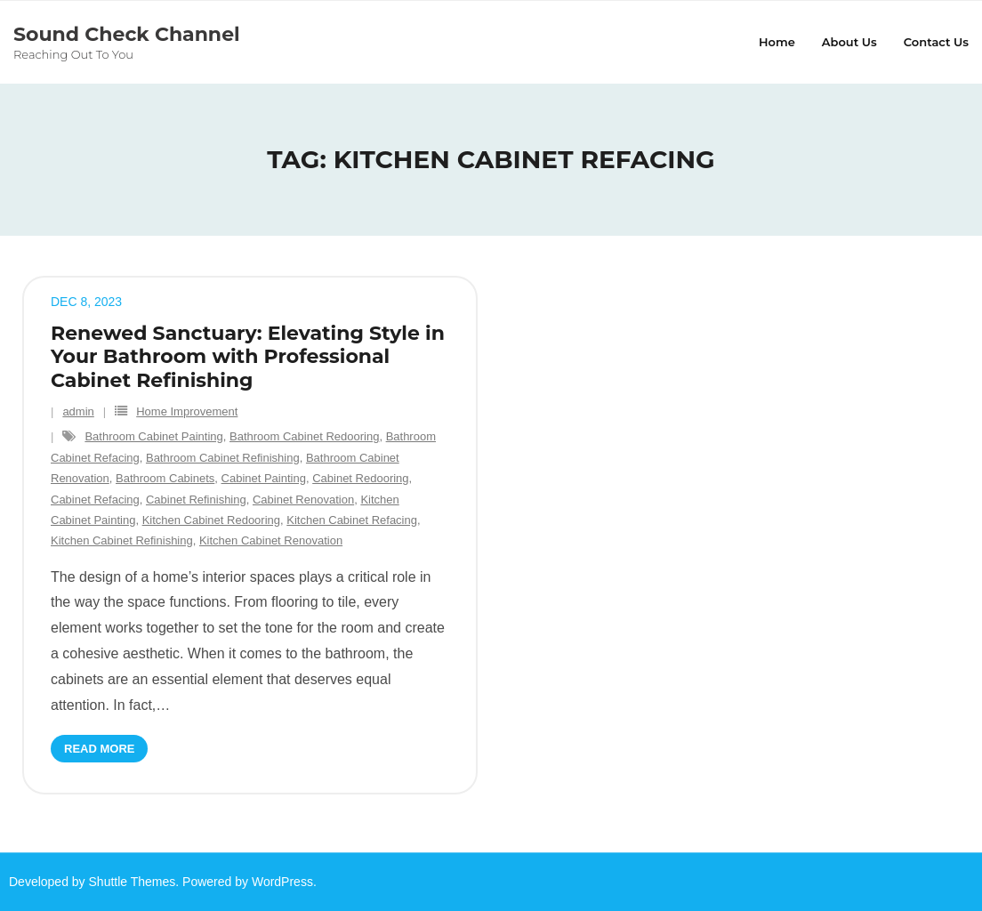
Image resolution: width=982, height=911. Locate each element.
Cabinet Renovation (303, 499)
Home (777, 42)
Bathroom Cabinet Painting (153, 436)
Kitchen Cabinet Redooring (211, 520)
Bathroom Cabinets (165, 478)
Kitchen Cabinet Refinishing (122, 540)
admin (77, 411)
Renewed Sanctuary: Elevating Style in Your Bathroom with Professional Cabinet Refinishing (248, 356)
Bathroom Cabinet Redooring (304, 436)
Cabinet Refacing (95, 499)
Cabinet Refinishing (196, 499)
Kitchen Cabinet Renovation (270, 540)
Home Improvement (186, 411)
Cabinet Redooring (360, 478)
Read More (99, 748)
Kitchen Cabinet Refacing (351, 520)
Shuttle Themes (132, 882)
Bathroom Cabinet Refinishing (223, 457)
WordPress (282, 882)
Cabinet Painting (263, 478)
